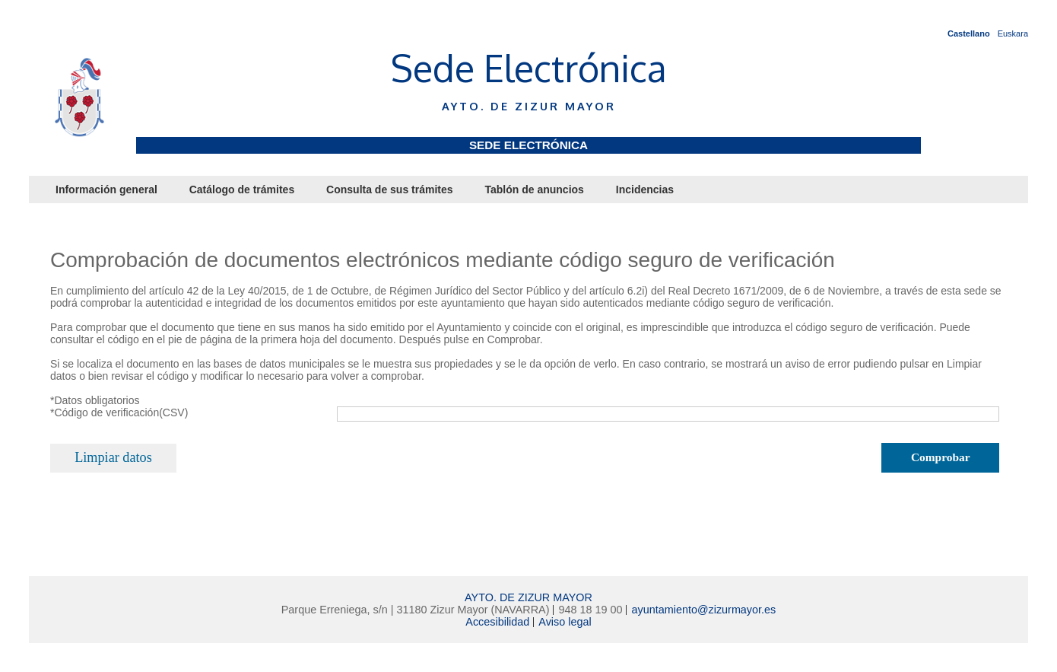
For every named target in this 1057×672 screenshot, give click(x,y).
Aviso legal (564, 622)
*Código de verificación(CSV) (119, 412)
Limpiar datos (113, 457)
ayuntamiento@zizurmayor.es (703, 610)
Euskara (1013, 33)
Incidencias (645, 189)
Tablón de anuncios (533, 189)
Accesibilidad (497, 622)
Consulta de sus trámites (389, 189)
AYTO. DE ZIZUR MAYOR (528, 597)
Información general (106, 189)
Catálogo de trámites (241, 189)
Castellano (968, 33)
